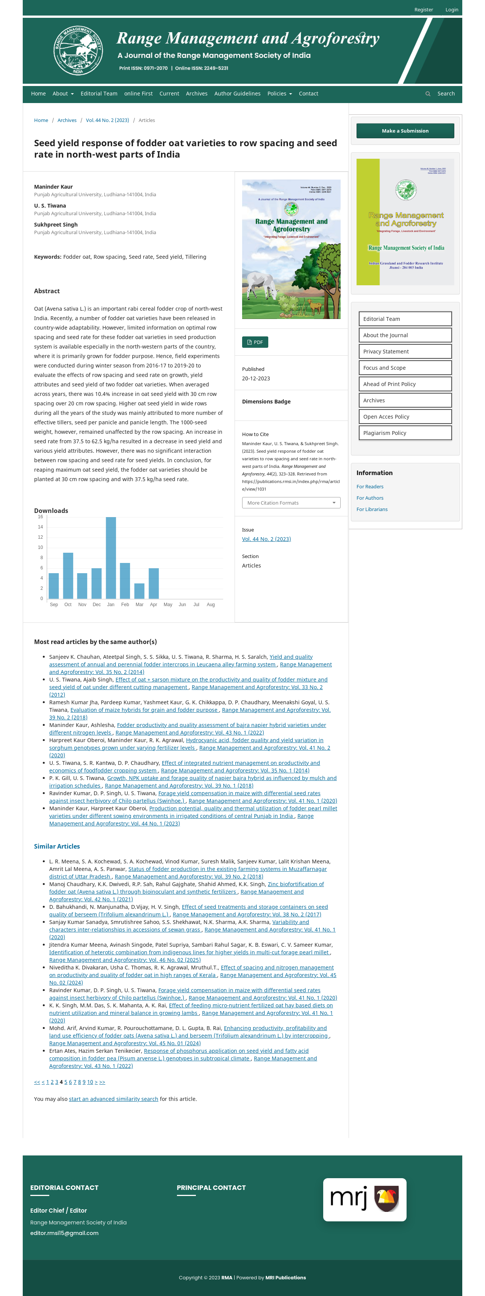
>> (102, 1081)
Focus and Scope (384, 367)
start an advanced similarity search (113, 1098)
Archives (197, 93)
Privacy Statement (386, 351)
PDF (258, 342)
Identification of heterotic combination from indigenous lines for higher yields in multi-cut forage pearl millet (189, 952)
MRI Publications (286, 1277)
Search (440, 93)
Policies (278, 93)
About (61, 93)
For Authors (370, 497)
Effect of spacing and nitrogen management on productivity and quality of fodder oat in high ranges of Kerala (191, 971)
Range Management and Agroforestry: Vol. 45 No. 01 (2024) (125, 1043)
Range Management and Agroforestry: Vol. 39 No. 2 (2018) (189, 876)
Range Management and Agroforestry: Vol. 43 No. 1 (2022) (190, 732)
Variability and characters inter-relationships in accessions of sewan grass (179, 925)
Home (38, 93)
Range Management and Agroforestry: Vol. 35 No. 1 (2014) (235, 770)
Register (424, 9)
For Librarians (372, 509)
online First (138, 93)
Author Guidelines (237, 93)
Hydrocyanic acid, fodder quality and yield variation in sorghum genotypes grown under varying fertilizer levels (186, 743)
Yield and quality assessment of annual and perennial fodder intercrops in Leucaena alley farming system (181, 660)
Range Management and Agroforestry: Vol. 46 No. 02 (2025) (125, 959)
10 (90, 1081)
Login (452, 9)
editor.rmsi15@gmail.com (64, 1233)
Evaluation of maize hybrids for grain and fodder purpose (144, 709)
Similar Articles (57, 846)
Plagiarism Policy (384, 432)
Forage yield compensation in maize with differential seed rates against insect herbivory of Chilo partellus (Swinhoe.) (185, 796)
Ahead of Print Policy (389, 384)
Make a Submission (405, 130)
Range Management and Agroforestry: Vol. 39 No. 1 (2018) (179, 785)
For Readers (370, 486)
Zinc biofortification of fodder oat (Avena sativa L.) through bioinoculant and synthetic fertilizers (186, 887)
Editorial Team (99, 93)
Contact (308, 93)
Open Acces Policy (386, 416)
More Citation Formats (273, 502)
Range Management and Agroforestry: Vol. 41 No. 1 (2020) (263, 800)
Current (169, 93)
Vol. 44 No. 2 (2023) (107, 120)
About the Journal (385, 335)
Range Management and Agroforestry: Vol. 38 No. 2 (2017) (247, 914)
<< (37, 1081)
